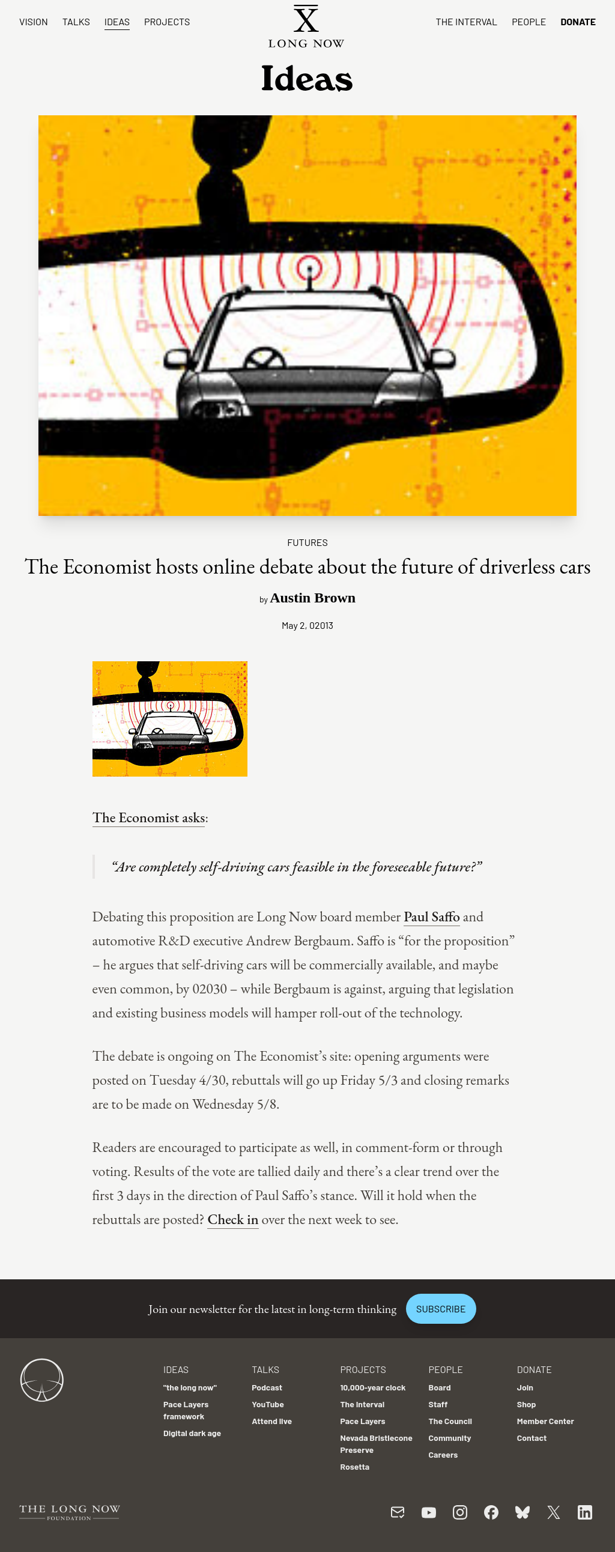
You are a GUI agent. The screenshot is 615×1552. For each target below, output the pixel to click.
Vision (33, 21)
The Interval (467, 21)
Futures (307, 542)
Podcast (267, 1387)
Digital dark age (192, 1433)
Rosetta (354, 1466)
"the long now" (190, 1387)
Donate (578, 21)
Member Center (545, 1421)
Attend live (272, 1421)
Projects (167, 21)
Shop (526, 1404)
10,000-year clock (372, 1387)
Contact (532, 1437)
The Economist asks (148, 817)
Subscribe (440, 1308)
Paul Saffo (432, 916)
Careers (443, 1454)
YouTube (268, 1404)
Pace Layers (362, 1421)
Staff (438, 1404)
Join (525, 1387)
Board (440, 1387)
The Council (450, 1421)
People (529, 21)
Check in (232, 1219)
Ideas (117, 21)
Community (450, 1437)
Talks (76, 21)
